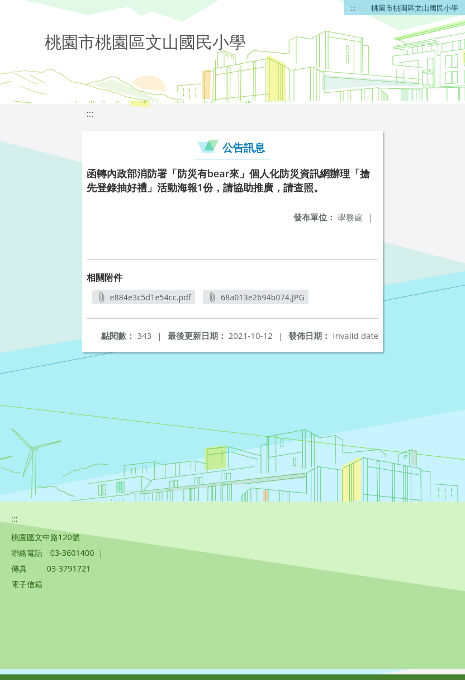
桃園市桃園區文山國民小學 (414, 8)
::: (353, 8)
